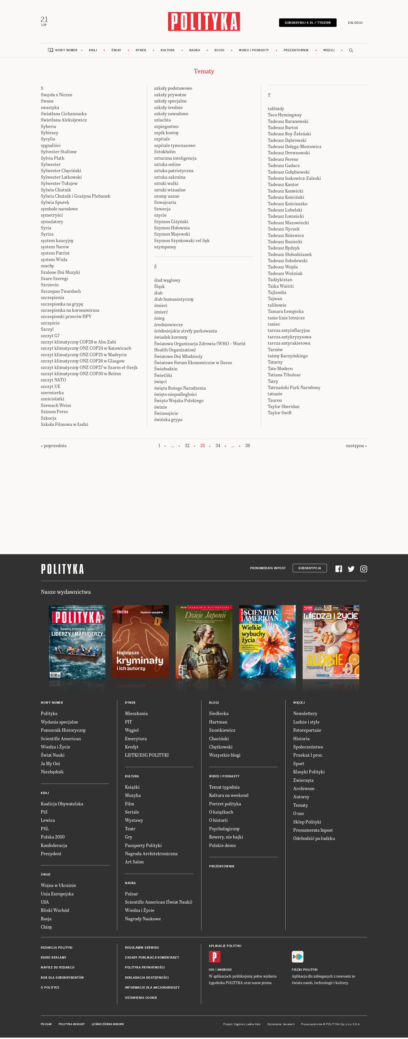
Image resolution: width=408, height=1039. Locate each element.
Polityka (49, 715)
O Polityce (50, 989)
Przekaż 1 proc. (308, 756)
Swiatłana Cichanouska (64, 115)
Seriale (132, 813)
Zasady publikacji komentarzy (152, 959)
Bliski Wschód (55, 911)
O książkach (221, 813)
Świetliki (163, 376)
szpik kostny (166, 134)
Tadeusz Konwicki (285, 192)
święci (160, 383)
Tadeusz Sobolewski (288, 262)
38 (247, 447)
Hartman (218, 723)
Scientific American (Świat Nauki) (158, 903)
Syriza (47, 235)
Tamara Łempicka (286, 313)
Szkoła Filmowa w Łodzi (64, 425)
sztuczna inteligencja (175, 159)
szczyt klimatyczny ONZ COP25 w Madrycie (84, 356)
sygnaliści (51, 146)
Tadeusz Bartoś (283, 128)
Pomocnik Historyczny (63, 731)
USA (45, 903)
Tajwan (275, 300)
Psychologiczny (224, 830)
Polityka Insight (72, 1025)
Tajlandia (277, 294)
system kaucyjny (57, 241)
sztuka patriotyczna (174, 172)
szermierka (52, 394)
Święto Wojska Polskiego (178, 402)
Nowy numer (66, 52)
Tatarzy (275, 363)
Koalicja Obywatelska (62, 805)
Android (224, 971)
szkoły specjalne (170, 102)
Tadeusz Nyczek (284, 230)
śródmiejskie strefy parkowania (185, 332)
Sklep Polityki (307, 823)
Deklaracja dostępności (147, 979)
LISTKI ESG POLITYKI (147, 756)
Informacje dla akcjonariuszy (152, 989)
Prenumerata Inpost (268, 569)
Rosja (46, 920)
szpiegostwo (166, 127)
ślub (158, 294)
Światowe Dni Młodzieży (178, 357)
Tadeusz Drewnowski (289, 154)
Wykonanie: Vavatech (281, 1025)
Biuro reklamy (54, 959)
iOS (211, 971)
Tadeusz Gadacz (284, 167)
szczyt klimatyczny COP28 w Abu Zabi (78, 343)
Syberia (48, 127)
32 (187, 447)
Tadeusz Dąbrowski (287, 141)
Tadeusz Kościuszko (287, 205)
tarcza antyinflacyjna (289, 331)
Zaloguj (354, 23)
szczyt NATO (53, 381)
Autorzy (301, 798)
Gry (128, 838)
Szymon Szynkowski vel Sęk (182, 241)
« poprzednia (54, 447)
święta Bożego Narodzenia (180, 389)
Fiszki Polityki (305, 971)
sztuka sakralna (170, 178)
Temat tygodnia (224, 788)
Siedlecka (219, 715)
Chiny (46, 928)
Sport (298, 764)
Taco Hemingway (285, 116)
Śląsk (159, 288)
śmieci (160, 307)
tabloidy (276, 109)
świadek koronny (171, 338)
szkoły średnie (168, 108)
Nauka (194, 52)
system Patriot (55, 254)
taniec (274, 325)
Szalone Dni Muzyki (60, 273)
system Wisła (54, 260)
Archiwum (303, 789)
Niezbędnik (52, 773)
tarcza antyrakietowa (289, 344)
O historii (218, 821)
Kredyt (132, 748)
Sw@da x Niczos (56, 96)
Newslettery (305, 715)
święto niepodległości (175, 395)
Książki (132, 788)
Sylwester (51, 165)
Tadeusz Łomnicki (286, 217)
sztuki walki (166, 185)
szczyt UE (50, 387)
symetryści (52, 216)
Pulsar (131, 895)
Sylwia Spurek (55, 203)
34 (218, 447)
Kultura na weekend (228, 796)
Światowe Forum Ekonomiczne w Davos (193, 363)
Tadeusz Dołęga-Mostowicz (295, 148)
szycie (160, 216)
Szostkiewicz (222, 731)
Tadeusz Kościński (286, 198)
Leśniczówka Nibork (108, 1025)
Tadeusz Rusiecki (285, 243)
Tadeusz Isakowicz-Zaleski (294, 179)
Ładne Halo (253, 1025)
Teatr (130, 830)
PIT (128, 723)
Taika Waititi (281, 287)
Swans (47, 102)
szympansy (165, 248)
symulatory (52, 222)
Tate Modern (280, 369)
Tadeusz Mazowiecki (288, 224)
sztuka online (167, 165)
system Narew (55, 248)
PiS (44, 813)
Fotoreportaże (307, 731)
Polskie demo (222, 846)
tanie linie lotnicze (286, 319)
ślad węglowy (167, 281)
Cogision (239, 1025)
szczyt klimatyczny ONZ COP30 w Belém (81, 375)
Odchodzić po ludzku (314, 840)
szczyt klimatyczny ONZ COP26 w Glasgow (83, 362)
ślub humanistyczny (174, 300)
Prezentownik (296, 52)
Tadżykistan (280, 281)
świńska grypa (168, 421)
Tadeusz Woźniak (285, 274)
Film (129, 805)
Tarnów (275, 350)
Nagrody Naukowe (143, 920)
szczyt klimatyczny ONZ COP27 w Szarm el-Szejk (89, 368)
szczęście (50, 324)
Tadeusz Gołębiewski (289, 173)
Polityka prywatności (145, 969)
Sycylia (48, 140)
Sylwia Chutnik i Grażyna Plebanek (75, 197)
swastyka (50, 108)
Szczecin (50, 286)
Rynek (141, 52)
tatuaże (275, 395)
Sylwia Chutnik (56, 191)
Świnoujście (166, 414)
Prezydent (51, 855)
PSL (45, 830)
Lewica (48, 821)
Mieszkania (136, 715)
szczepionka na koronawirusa (70, 311)
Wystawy (134, 821)
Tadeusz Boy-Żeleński (289, 135)
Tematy (300, 806)
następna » (356, 447)
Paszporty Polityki (143, 846)
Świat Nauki (53, 756)
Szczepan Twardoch (61, 292)
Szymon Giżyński (171, 222)
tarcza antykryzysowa (289, 338)
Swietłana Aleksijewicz (64, 121)
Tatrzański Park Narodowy (294, 388)
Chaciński (219, 740)
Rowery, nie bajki (226, 838)
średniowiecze (168, 326)
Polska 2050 (53, 838)
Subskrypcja (309, 569)
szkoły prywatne (170, 96)
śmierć (161, 313)
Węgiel (132, 731)
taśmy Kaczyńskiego (288, 357)
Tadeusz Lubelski (285, 211)
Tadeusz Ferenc (283, 160)
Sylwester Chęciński (61, 172)
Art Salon (134, 863)
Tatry (273, 382)
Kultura (168, 52)
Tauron (275, 401)
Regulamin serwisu (142, 949)
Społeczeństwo (308, 748)
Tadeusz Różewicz (286, 236)
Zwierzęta (303, 781)
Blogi (219, 52)
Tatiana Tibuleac (284, 376)
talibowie (277, 306)
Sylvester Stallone (59, 153)
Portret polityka (225, 805)
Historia (301, 740)
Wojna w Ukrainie (58, 887)
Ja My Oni (50, 764)
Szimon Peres (54, 413)
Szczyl (47, 330)
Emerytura (136, 740)
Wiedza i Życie (55, 748)
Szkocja (48, 419)
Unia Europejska (57, 895)
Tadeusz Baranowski (288, 122)
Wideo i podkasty (254, 52)
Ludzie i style (306, 723)
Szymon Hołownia (172, 229)
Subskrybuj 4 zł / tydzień (307, 23)
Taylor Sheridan (283, 408)
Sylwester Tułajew (59, 185)
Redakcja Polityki (57, 949)
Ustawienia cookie (141, 999)
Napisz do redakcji (57, 969)
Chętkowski (221, 748)
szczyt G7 (50, 337)
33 (202, 447)
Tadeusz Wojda (283, 268)
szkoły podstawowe (173, 89)
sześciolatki (52, 400)
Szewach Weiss (56, 406)
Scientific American (61, 740)
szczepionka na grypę (62, 305)
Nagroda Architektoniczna (151, 855)
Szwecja (162, 210)
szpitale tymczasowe (175, 146)
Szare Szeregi (54, 280)
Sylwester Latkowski (61, 178)
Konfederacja (54, 846)
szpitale (162, 140)
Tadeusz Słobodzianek (290, 255)
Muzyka (133, 796)
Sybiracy (49, 134)
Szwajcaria (165, 203)
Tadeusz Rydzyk (284, 249)
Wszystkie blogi (225, 756)
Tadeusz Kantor (283, 186)
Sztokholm (165, 153)
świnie (160, 408)
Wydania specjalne (59, 723)
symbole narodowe (59, 210)
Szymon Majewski (172, 235)
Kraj (93, 52)
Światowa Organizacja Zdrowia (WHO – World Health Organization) (199, 348)
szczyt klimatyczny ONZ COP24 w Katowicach (86, 349)
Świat (116, 52)
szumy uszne (166, 197)
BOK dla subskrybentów (62, 979)
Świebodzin (165, 370)
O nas (298, 815)
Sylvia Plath (52, 159)
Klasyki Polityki (309, 773)
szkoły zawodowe (171, 115)
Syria (46, 229)
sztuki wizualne (170, 191)
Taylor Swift (280, 414)
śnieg (159, 319)
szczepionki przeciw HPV (66, 318)
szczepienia (52, 299)
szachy (47, 267)
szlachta (162, 121)
